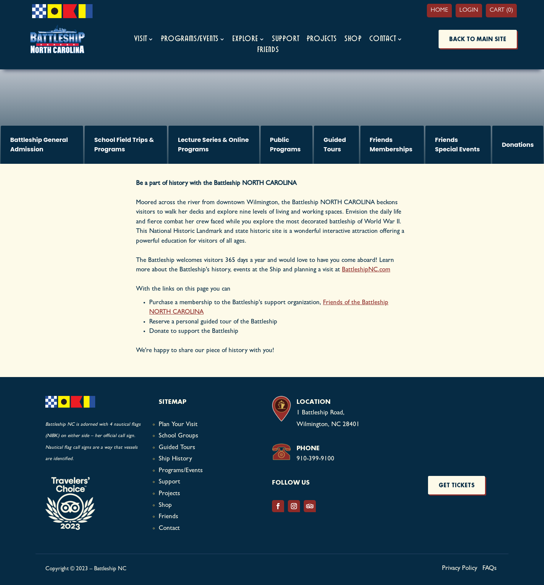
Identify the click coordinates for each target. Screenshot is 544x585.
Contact (382, 39)
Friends (268, 50)
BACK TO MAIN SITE (477, 39)
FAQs (489, 568)
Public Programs (285, 144)
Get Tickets (456, 485)
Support (286, 39)
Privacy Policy (459, 568)
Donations (518, 144)
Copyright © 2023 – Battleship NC (86, 569)
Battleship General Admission (39, 144)
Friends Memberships (391, 144)
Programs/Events (190, 39)
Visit (140, 39)
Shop (353, 39)
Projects (322, 39)
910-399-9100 (315, 459)
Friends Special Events (457, 144)
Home (439, 11)
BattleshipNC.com (366, 270)
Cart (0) (501, 11)
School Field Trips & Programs (124, 144)
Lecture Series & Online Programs (213, 144)
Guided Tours (334, 144)
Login (468, 11)
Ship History (175, 459)
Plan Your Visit (178, 425)
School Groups (178, 436)
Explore (245, 39)
